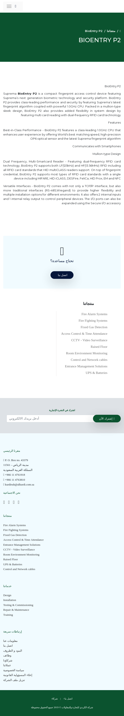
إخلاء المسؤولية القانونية (17, 675)
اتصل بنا (8, 645)
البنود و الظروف (12, 650)
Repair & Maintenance (16, 609)
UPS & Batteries (96, 373)
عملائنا (7, 665)
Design (7, 595)
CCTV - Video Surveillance (89, 340)
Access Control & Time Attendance (84, 333)
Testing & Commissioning (18, 605)
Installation (9, 600)
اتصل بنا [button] (62, 275)
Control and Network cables (89, 359)
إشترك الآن (106, 419)
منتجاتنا (111, 31)
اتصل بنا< (67, 698)
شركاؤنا (7, 660)
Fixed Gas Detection (94, 327)
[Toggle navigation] (9, 6)
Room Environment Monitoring (86, 353)
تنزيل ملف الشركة (14, 680)
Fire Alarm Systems (94, 314)
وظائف (7, 655)
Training (8, 614)
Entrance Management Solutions (86, 366)
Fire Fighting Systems (93, 320)
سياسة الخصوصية (13, 670)
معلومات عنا (10, 640)
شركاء (55, 698)
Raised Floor (99, 346)
